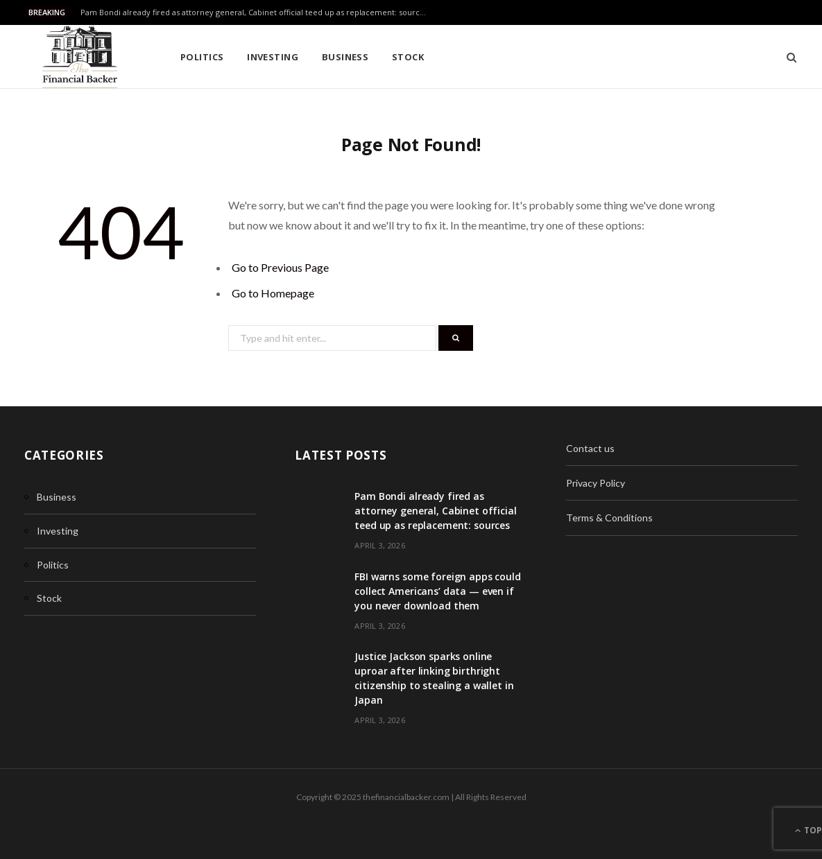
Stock (408, 57)
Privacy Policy (595, 483)
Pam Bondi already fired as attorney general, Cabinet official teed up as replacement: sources (254, 12)
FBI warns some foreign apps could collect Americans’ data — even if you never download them (437, 591)
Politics (202, 57)
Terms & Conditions (609, 517)
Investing (272, 57)
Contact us (590, 448)
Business (345, 57)
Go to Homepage (273, 293)
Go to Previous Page (280, 267)
